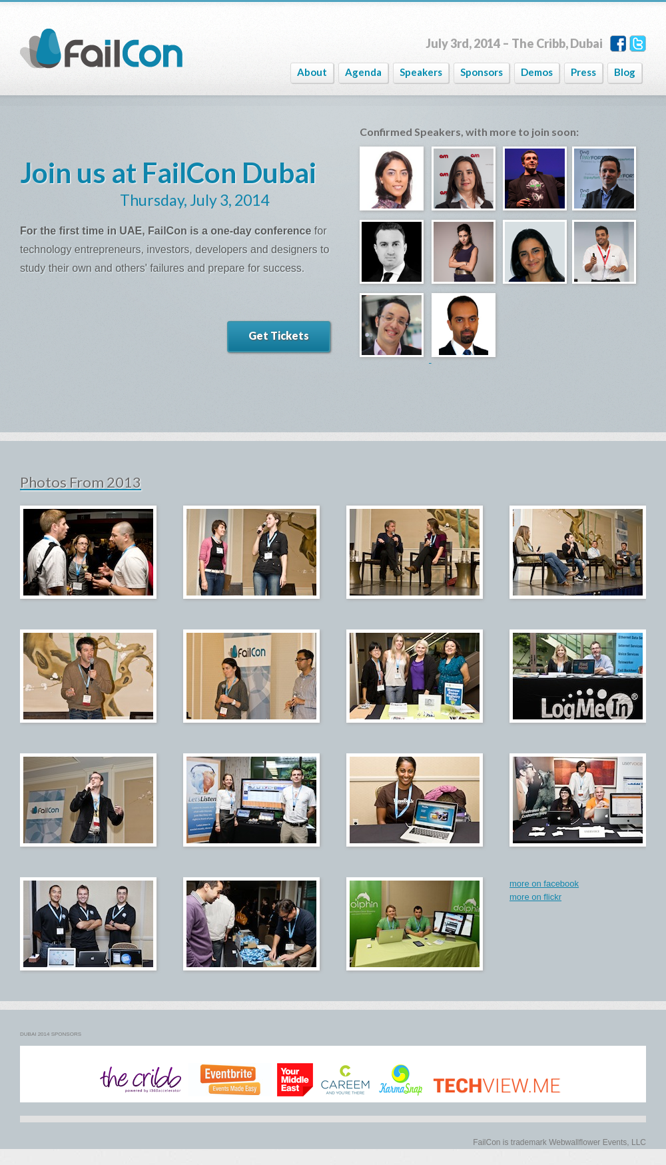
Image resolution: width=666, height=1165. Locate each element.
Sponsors (481, 72)
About (312, 72)
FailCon (101, 49)
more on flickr (535, 897)
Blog (624, 72)
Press (583, 72)
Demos (537, 72)
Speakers (421, 72)
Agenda (363, 72)
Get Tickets (278, 335)
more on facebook (544, 884)
